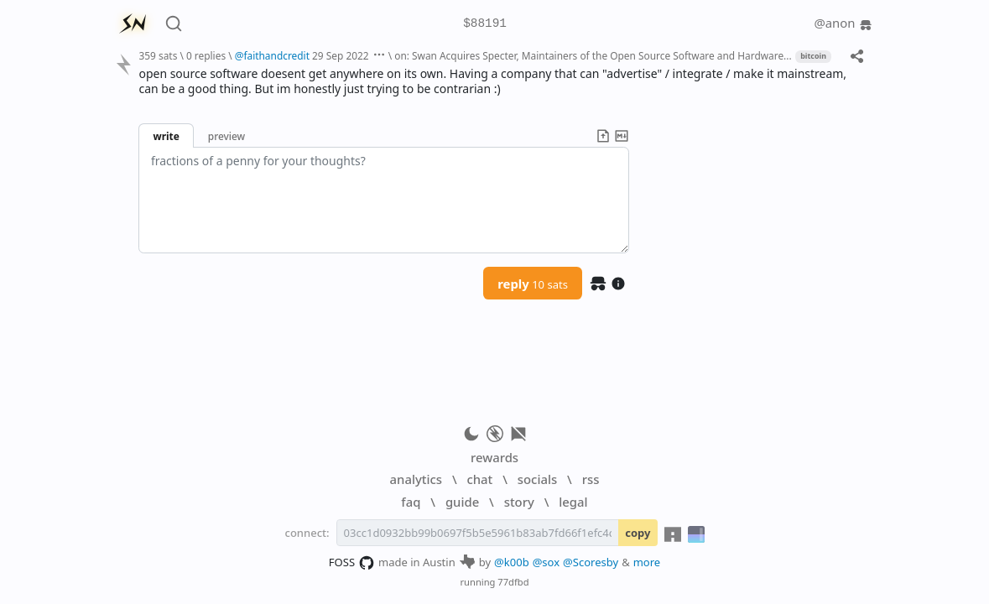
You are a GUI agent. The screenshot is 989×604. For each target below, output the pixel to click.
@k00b (511, 562)
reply (532, 283)
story (519, 501)
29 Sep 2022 (340, 55)
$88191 (485, 24)
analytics (416, 479)
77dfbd (512, 581)
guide (462, 501)
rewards (494, 457)
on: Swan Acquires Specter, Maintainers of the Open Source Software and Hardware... (592, 55)
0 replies (206, 55)
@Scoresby (590, 562)
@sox (546, 562)
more (647, 562)
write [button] (166, 136)
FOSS (352, 563)
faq (410, 501)
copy (637, 532)
